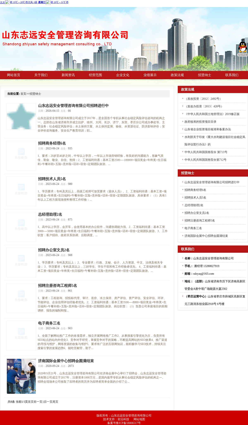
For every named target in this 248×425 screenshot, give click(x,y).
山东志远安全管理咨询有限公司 (131, 415)
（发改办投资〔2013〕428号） (204, 106)
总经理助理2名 (50, 214)
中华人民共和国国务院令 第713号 (206, 152)
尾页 (55, 401)
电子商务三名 (49, 323)
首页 (23, 93)
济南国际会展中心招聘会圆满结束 (66, 361)
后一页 (48, 401)
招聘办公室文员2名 (54, 250)
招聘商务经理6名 (52, 143)
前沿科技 (123, 419)
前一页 (38, 401)
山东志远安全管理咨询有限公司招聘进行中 (73, 106)
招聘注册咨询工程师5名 (57, 286)
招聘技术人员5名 (52, 179)
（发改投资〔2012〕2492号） (203, 98)
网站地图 (139, 419)
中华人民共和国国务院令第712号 (206, 159)
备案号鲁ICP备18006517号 (124, 423)
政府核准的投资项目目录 (200, 121)
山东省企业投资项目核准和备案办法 (208, 129)
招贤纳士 (35, 93)
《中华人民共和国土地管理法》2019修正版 (212, 114)
